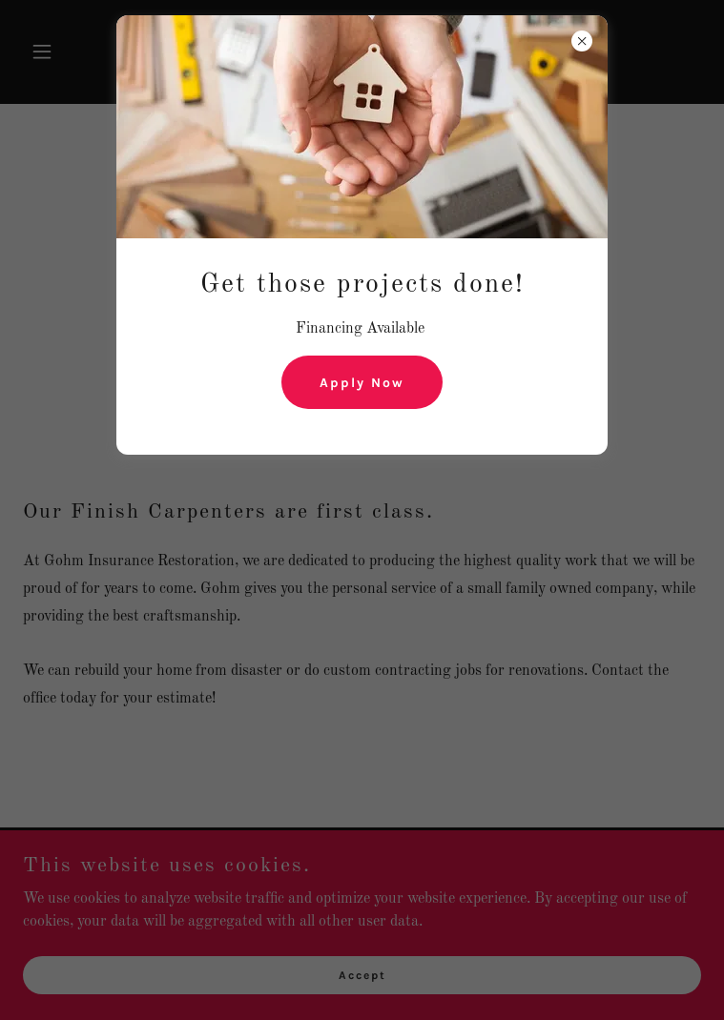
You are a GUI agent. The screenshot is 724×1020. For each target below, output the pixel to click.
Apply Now (362, 383)
